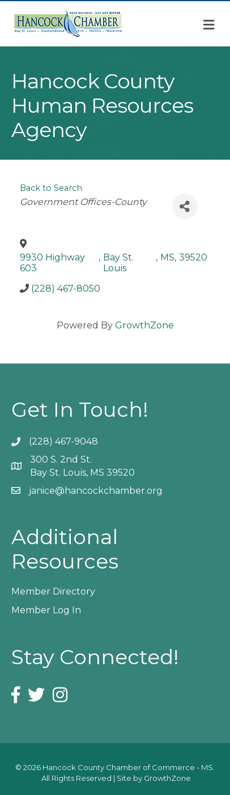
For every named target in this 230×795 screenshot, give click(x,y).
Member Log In (46, 610)
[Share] (185, 206)
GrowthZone (144, 325)
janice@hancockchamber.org (96, 490)
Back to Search (51, 188)
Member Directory (53, 591)
